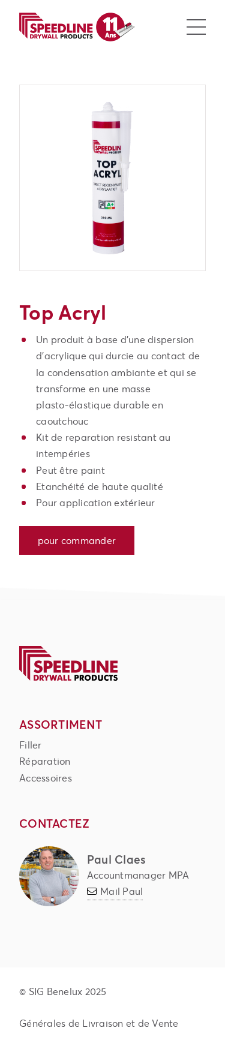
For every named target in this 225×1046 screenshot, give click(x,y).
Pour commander (77, 540)
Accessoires (45, 777)
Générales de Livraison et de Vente (99, 1023)
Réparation (45, 761)
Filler (30, 744)
